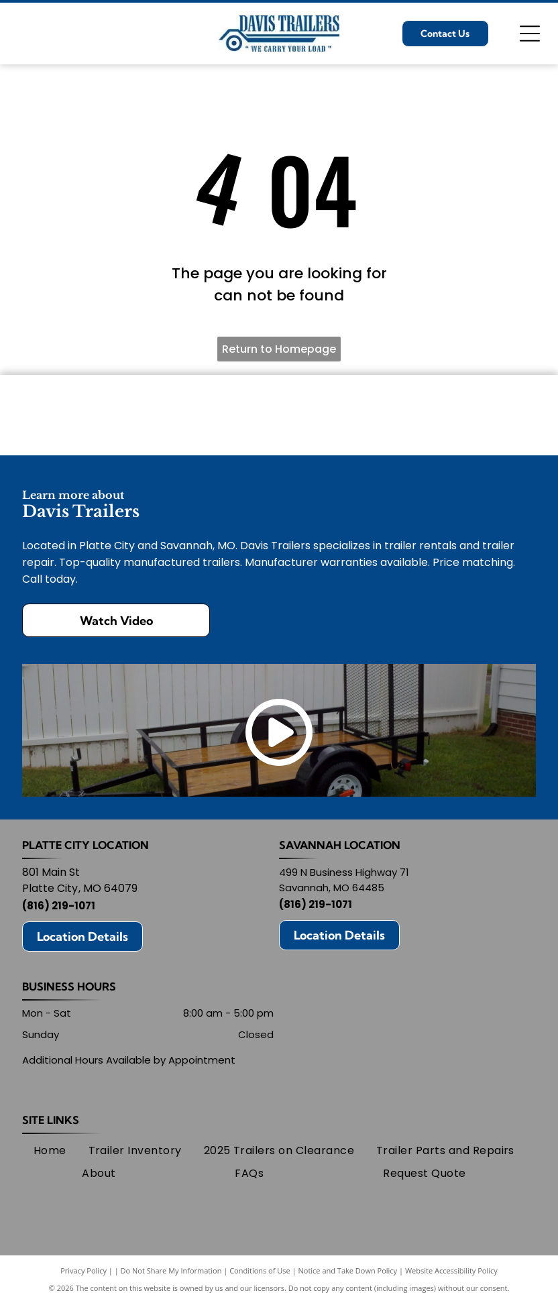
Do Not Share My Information (171, 1270)
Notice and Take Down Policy (348, 1270)
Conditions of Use (259, 1270)
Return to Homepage (279, 349)
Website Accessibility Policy (451, 1270)
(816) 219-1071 (58, 906)
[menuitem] (49, 1150)
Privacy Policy (83, 1270)
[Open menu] (530, 33)
